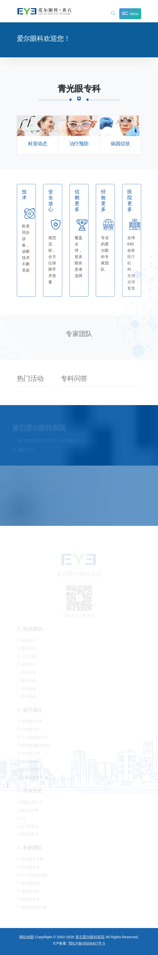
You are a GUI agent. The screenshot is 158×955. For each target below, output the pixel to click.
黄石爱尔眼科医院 (90, 937)
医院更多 (129, 201)
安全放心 (50, 201)
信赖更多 (77, 201)
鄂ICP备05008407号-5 (87, 943)
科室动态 (37, 143)
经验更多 (103, 201)
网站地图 (26, 937)
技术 (24, 195)
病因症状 (120, 143)
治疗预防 (79, 143)
